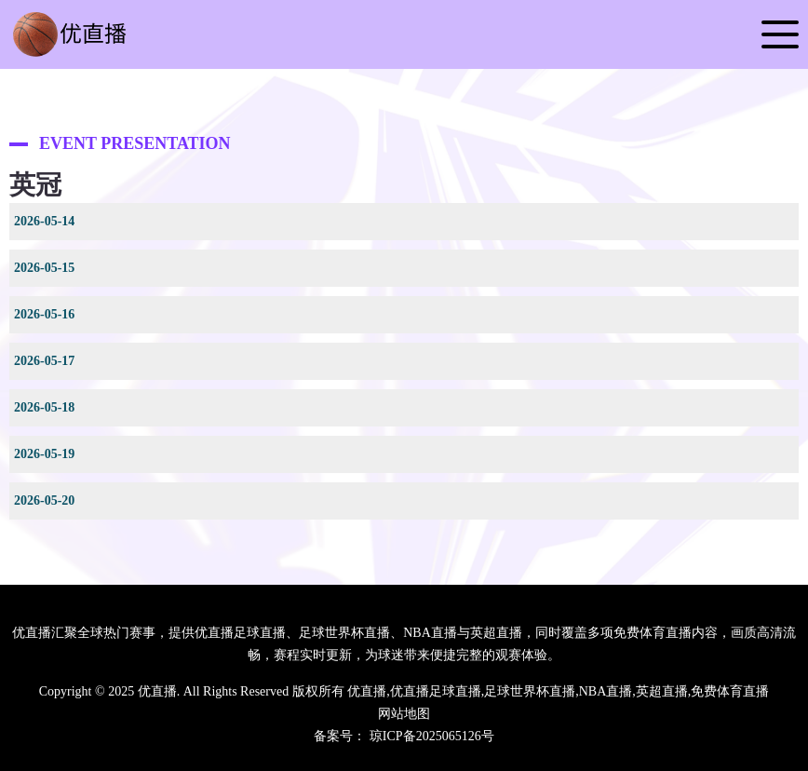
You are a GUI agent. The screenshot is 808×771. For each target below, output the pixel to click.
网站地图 (404, 714)
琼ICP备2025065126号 (432, 736)
